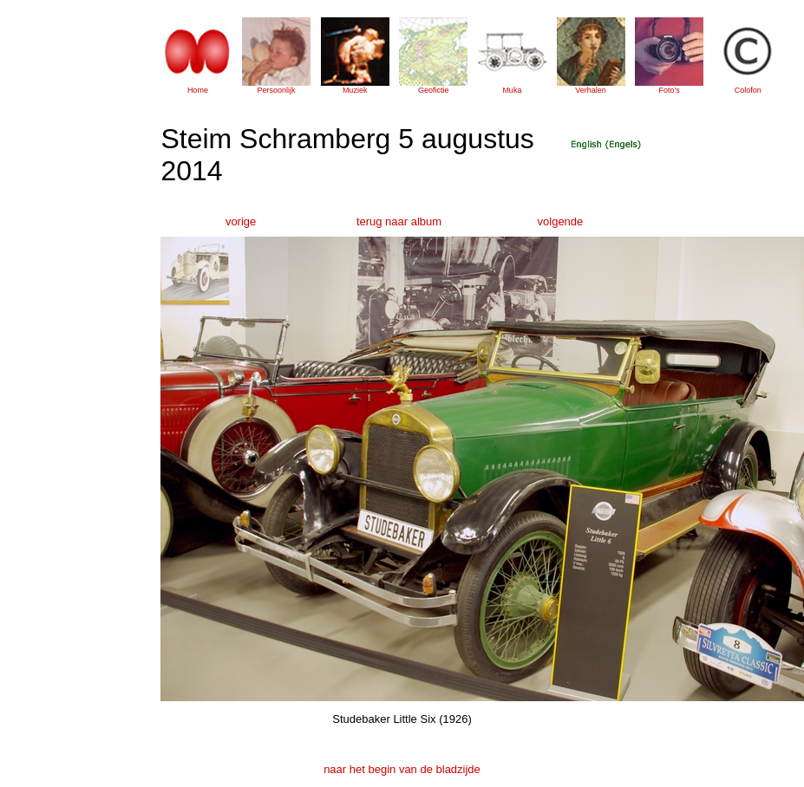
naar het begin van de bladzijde (402, 769)
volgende (561, 221)
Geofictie (433, 90)
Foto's (669, 90)
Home (197, 90)
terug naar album (398, 221)
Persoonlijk (277, 90)
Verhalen (590, 90)
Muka (511, 90)
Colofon (748, 90)
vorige (241, 221)
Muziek (355, 90)
